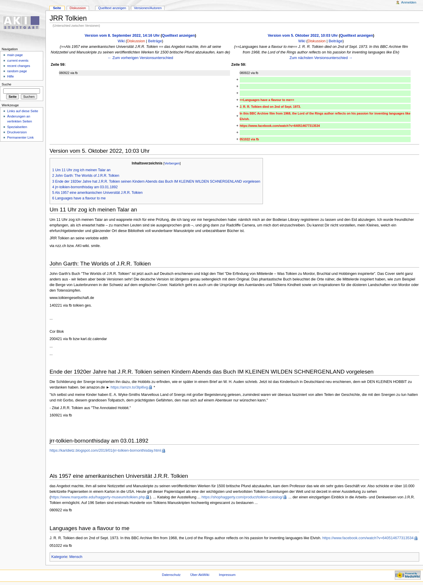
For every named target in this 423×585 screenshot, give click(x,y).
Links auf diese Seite (22, 111)
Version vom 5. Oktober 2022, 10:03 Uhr (303, 35)
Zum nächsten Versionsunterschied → (321, 58)
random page (17, 71)
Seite (57, 8)
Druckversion (17, 132)
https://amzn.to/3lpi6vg (129, 387)
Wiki (121, 41)
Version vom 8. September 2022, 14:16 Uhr (122, 35)
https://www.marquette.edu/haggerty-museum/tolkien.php (98, 497)
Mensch (75, 557)
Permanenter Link (20, 137)
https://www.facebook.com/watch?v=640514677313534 (368, 538)
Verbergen (172, 163)
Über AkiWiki (199, 574)
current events (17, 60)
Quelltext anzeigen (178, 35)
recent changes (18, 66)
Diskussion (136, 41)
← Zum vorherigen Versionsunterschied (140, 58)
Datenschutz (171, 574)
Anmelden (409, 2)
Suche (6, 84)
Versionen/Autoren (148, 8)
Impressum (227, 574)
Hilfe (10, 76)
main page (15, 55)
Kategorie (59, 557)
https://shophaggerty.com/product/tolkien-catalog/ (242, 497)
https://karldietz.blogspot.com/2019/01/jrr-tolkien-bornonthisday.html (105, 450)
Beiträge (155, 41)
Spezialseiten (17, 127)
